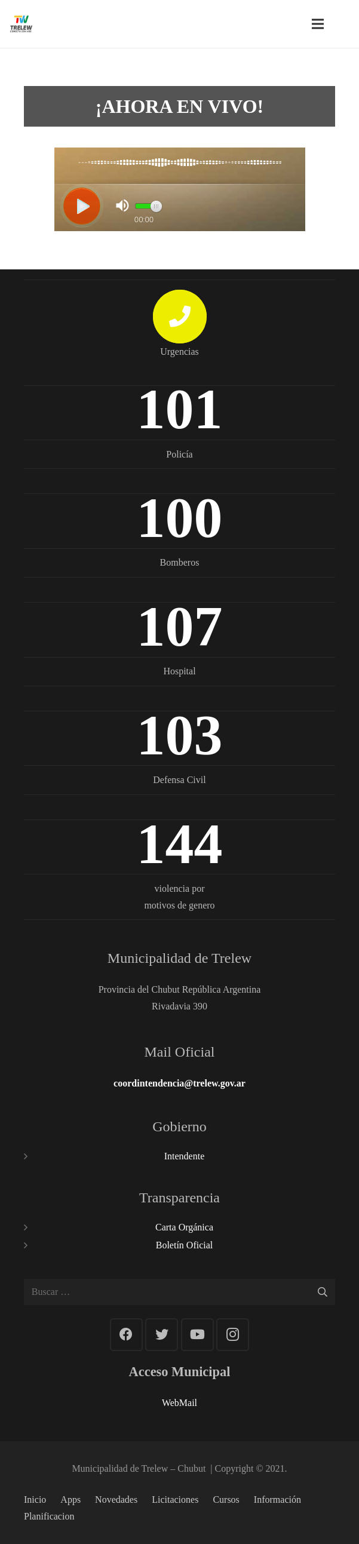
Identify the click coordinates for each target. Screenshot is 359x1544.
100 (180, 518)
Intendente (184, 1156)
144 (180, 844)
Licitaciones (175, 1499)
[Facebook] (126, 1334)
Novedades (116, 1499)
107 (180, 626)
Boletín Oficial (184, 1245)
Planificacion (49, 1516)
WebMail (179, 1403)
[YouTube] (197, 1334)
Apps (70, 1499)
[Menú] (318, 24)
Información (277, 1499)
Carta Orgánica (184, 1227)
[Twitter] (161, 1334)
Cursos (226, 1499)
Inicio (35, 1499)
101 (180, 409)
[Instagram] (232, 1334)
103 (180, 735)
